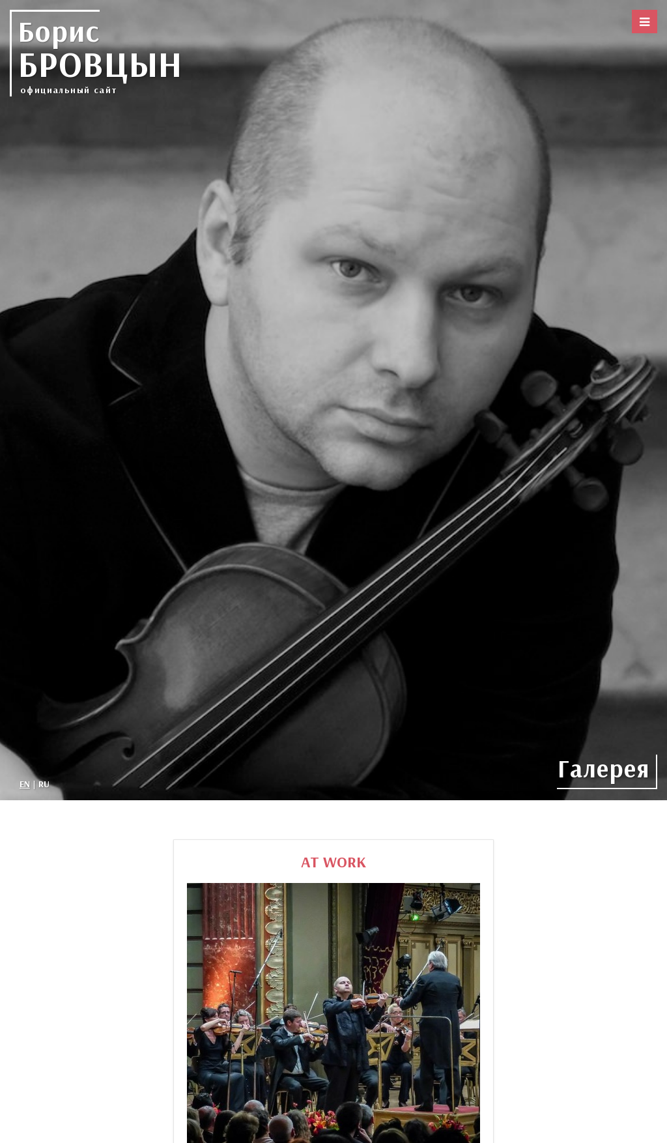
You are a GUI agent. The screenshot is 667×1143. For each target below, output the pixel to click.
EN (25, 784)
